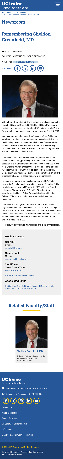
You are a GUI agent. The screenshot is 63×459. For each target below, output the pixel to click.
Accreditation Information (32, 452)
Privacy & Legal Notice (12, 454)
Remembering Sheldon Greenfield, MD (23, 15)
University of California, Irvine (15, 424)
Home (6, 12)
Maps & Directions (10, 413)
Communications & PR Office (19, 275)
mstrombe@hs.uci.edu (15, 259)
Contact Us (7, 407)
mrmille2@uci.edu (13, 248)
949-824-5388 (35, 394)
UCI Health (7, 429)
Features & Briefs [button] (25, 62)
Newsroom (21, 12)
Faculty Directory (9, 418)
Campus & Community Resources (17, 435)
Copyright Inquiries (11, 452)
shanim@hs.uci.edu (14, 270)
